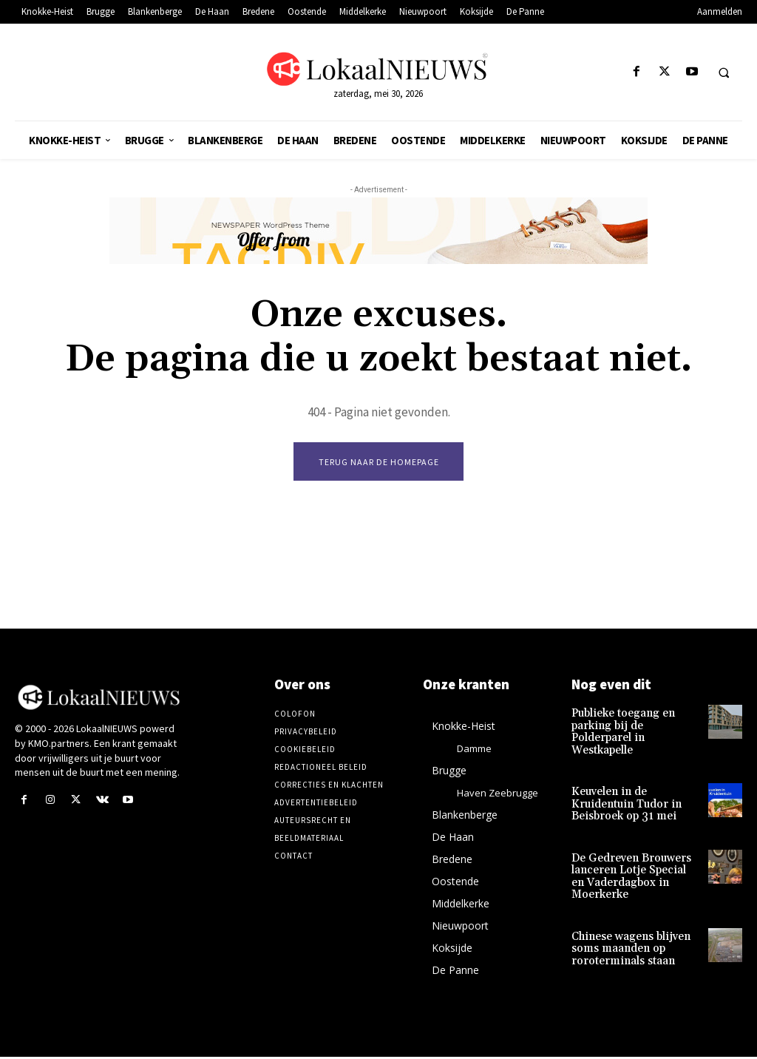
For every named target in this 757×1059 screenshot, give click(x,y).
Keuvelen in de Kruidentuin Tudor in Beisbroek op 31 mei (622, 790)
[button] (723, 72)
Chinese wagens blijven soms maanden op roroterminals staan (627, 929)
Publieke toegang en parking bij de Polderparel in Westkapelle (635, 726)
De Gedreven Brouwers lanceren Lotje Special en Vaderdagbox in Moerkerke (632, 859)
